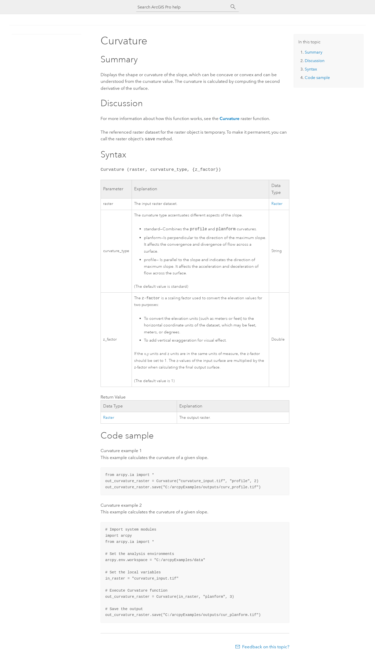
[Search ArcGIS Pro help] (182, 7)
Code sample (317, 77)
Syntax (311, 69)
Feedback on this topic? (265, 646)
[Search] (233, 6)
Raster (276, 203)
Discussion (314, 60)
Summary (313, 52)
